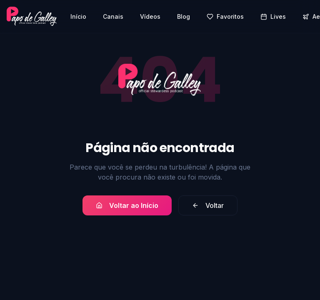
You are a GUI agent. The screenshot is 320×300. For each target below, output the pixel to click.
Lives (273, 16)
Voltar (208, 205)
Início (78, 16)
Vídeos (150, 16)
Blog (183, 16)
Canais (113, 16)
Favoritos (225, 16)
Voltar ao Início (127, 205)
